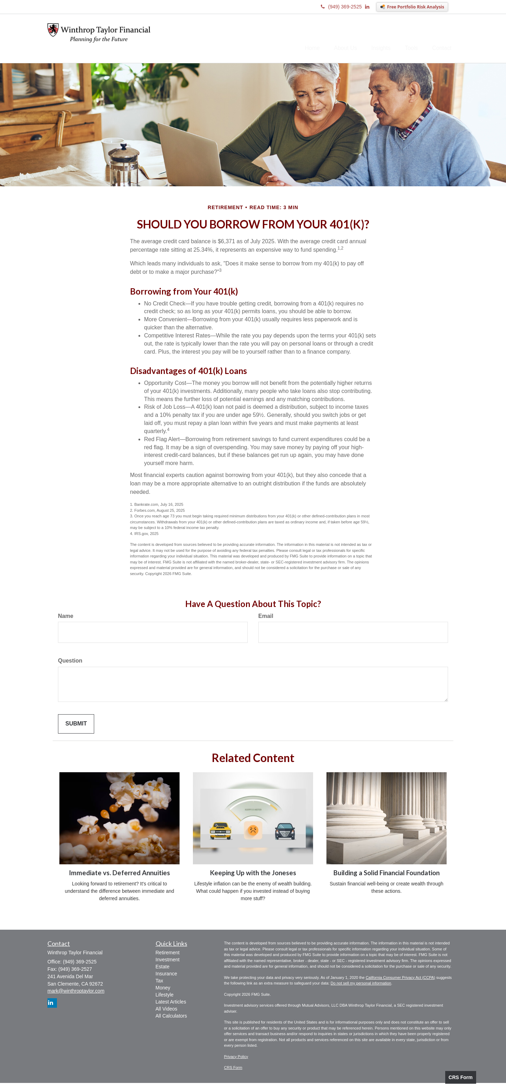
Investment (168, 961)
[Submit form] (76, 725)
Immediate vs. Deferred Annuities (119, 874)
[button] (333, 39)
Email (265, 617)
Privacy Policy (236, 1058)
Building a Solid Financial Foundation (386, 874)
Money (163, 989)
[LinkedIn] (370, 6)
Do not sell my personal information (361, 984)
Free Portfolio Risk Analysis (415, 7)
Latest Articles (171, 1003)
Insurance (166, 975)
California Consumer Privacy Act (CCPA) (400, 978)
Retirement (168, 954)
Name (65, 617)
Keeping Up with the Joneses (253, 874)
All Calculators (171, 1017)
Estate (163, 968)
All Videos (166, 1010)
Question (70, 662)
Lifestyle (165, 996)
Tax (159, 982)
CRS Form (461, 1077)
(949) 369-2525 (341, 6)
